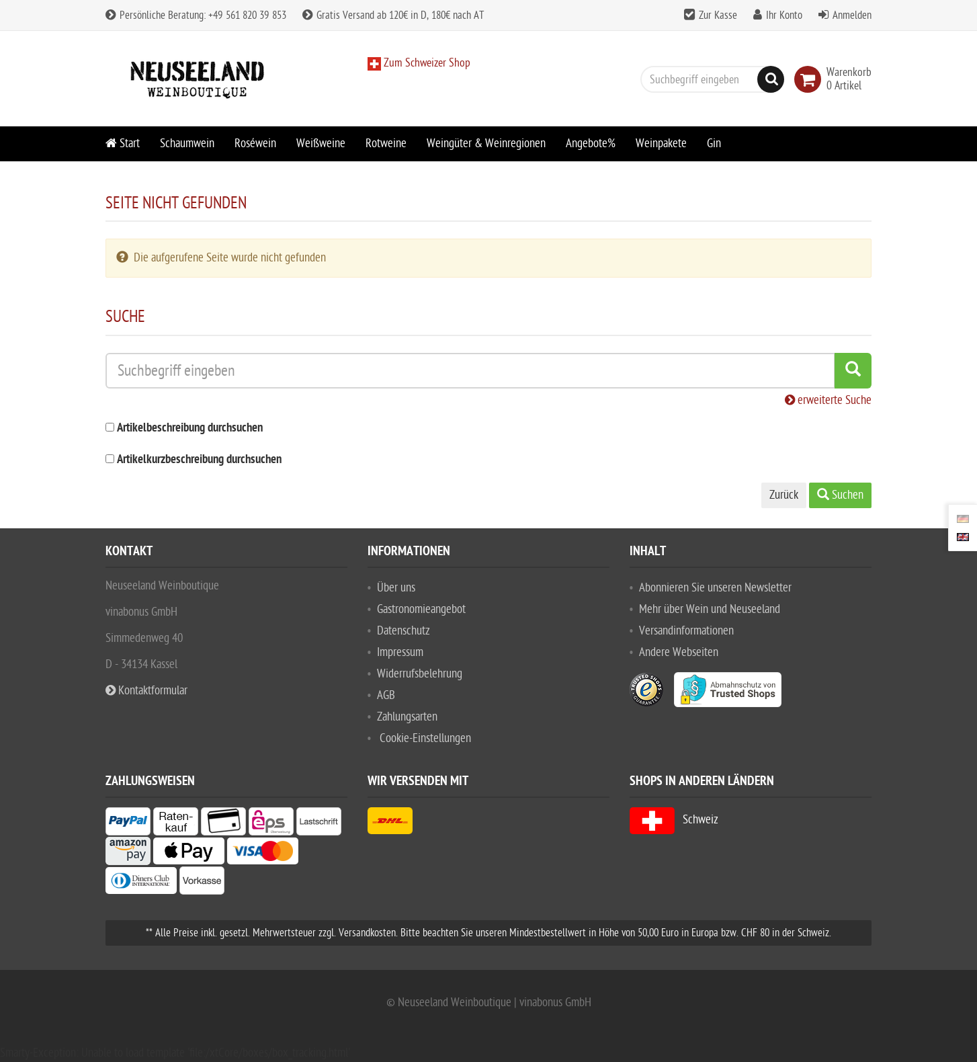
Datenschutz (403, 631)
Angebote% (590, 143)
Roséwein (255, 143)
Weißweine (320, 143)
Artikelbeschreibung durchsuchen (190, 428)
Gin (714, 143)
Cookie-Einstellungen (425, 738)
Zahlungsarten (407, 717)
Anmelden (852, 15)
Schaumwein (187, 143)
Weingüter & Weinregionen (486, 143)
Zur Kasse (718, 15)
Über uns (396, 588)
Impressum (400, 652)
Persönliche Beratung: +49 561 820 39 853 (195, 15)
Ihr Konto (784, 15)
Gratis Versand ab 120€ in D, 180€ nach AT (393, 15)
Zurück (783, 495)
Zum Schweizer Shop (425, 62)
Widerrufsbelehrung (419, 674)
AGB (386, 695)
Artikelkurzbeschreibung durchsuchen (199, 460)
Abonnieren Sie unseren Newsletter (715, 588)
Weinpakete (661, 143)
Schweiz (674, 820)
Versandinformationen (686, 631)
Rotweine (386, 143)
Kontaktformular (146, 691)
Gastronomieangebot (421, 609)
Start (122, 143)
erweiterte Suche (828, 400)
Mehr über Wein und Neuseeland (709, 609)
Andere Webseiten (678, 652)
